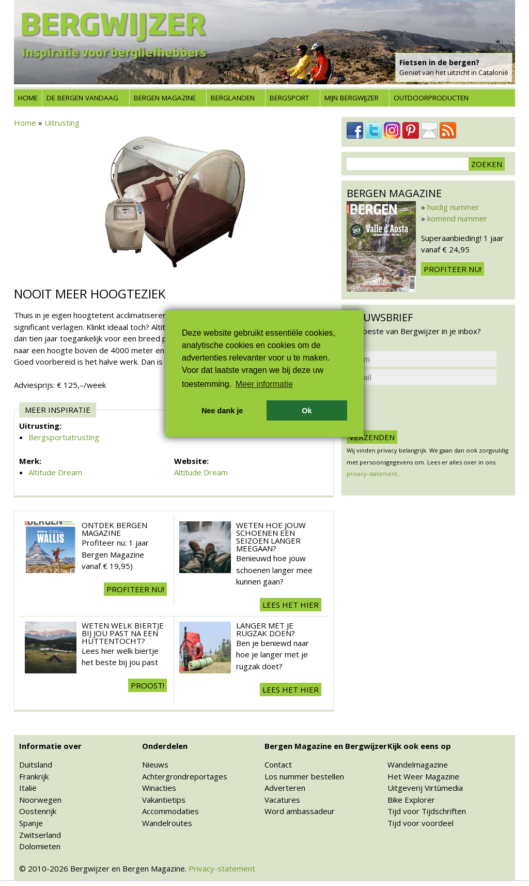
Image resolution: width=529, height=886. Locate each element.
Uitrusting (62, 122)
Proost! (147, 685)
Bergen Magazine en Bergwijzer (325, 746)
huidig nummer (453, 207)
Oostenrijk (37, 811)
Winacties (159, 788)
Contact (278, 764)
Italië (28, 788)
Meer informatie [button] (264, 384)
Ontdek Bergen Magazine (114, 529)
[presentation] (425, 407)
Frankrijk (34, 776)
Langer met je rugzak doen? (265, 629)
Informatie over (50, 746)
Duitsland (35, 764)
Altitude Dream (55, 472)
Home (28, 97)
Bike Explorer (411, 799)
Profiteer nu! (135, 589)
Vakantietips (163, 799)
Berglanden (233, 97)
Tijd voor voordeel (420, 823)
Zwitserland (40, 835)
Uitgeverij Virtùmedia (425, 788)
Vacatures (282, 799)
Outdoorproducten (431, 97)
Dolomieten (39, 846)
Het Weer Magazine (423, 776)
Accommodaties (170, 811)
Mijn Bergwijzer (351, 97)
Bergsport (289, 97)
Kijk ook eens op (419, 746)
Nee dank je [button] (222, 411)
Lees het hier (290, 604)
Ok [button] (307, 411)
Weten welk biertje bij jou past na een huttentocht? (123, 633)
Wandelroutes (167, 823)
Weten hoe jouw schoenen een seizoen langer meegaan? (271, 536)
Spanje (31, 823)
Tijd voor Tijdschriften (426, 811)
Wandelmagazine (417, 764)
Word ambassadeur (299, 811)
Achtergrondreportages (184, 776)
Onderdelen (165, 746)
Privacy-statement (222, 868)
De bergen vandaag (82, 97)
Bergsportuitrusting (63, 437)
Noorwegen (40, 799)
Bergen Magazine (165, 97)
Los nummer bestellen (304, 776)
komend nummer (457, 218)
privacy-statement (372, 473)
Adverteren (284, 788)
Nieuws (155, 764)
